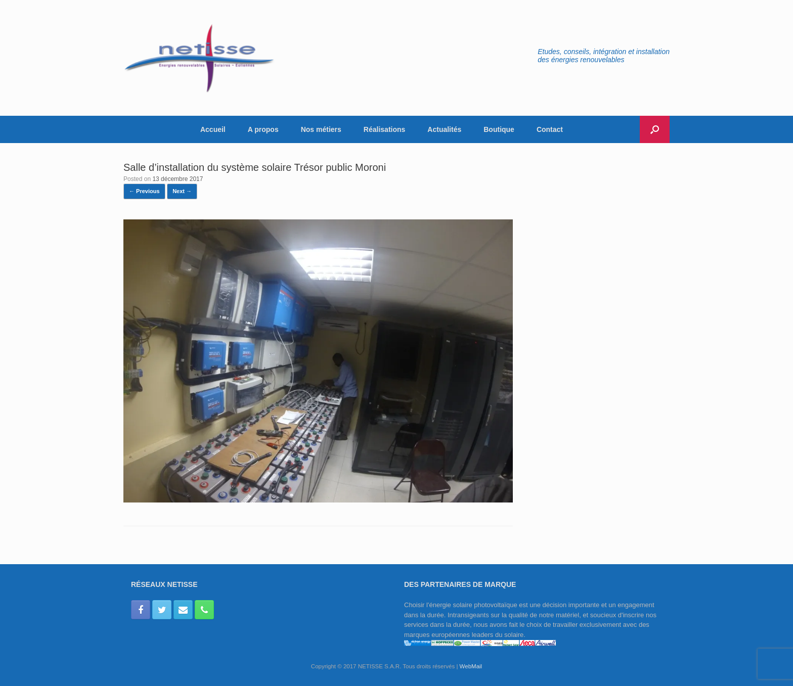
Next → (182, 191)
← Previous (144, 191)
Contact (550, 129)
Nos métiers (321, 129)
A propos (263, 129)
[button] (655, 129)
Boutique (498, 129)
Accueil (213, 129)
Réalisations (384, 129)
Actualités (444, 129)
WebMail (471, 666)
